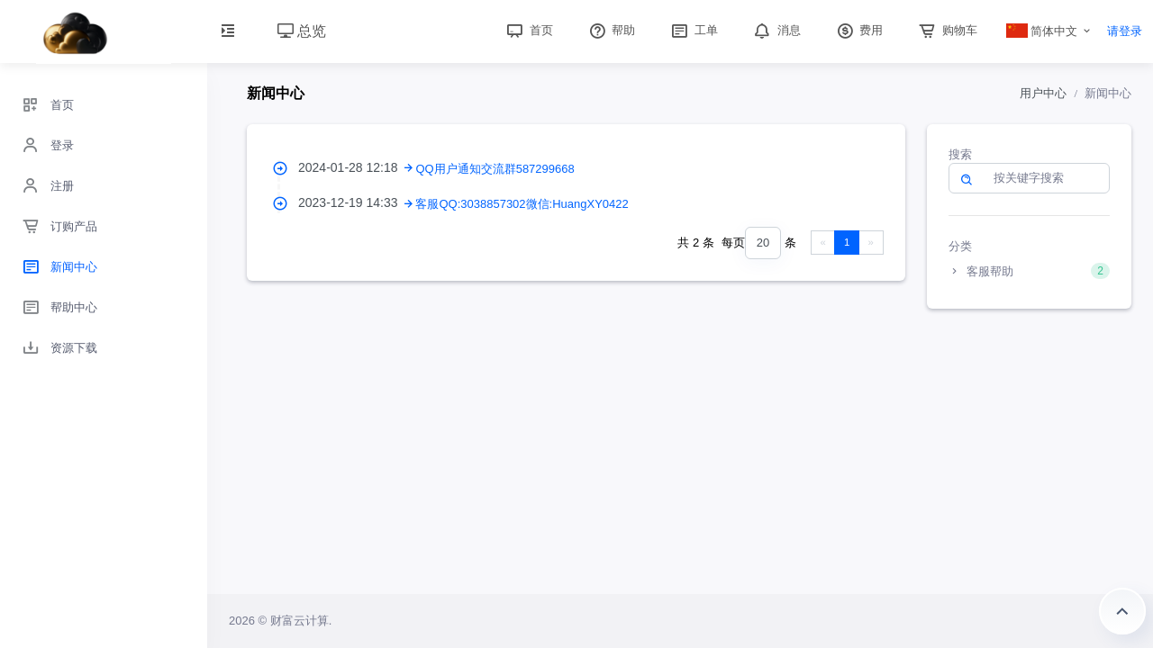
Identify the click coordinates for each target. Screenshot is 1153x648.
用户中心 (1043, 93)
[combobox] (763, 243)
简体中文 (1042, 31)
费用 (858, 30)
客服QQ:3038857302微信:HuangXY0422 (521, 204)
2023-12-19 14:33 (356, 202)
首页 (528, 30)
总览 (301, 31)
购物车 (946, 30)
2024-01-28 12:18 (356, 167)
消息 (775, 30)
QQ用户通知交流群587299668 (494, 169)
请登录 (1124, 31)
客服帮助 (1030, 271)
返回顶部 (1122, 611)
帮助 (611, 30)
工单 (692, 30)
